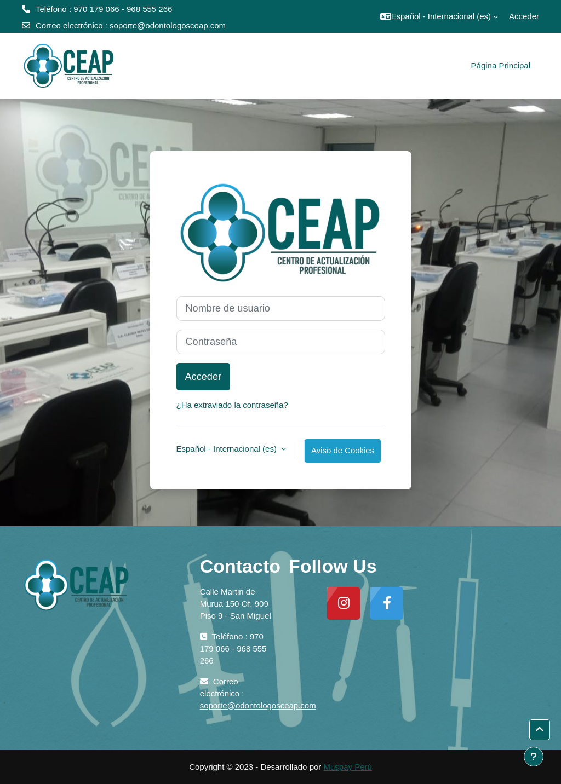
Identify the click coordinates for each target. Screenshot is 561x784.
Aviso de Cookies (342, 450)
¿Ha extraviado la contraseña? (232, 405)
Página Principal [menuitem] (500, 65)
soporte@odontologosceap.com (168, 25)
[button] (439, 16)
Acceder (524, 16)
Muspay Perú (347, 766)
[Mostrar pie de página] (533, 756)
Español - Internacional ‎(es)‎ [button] (227, 448)
